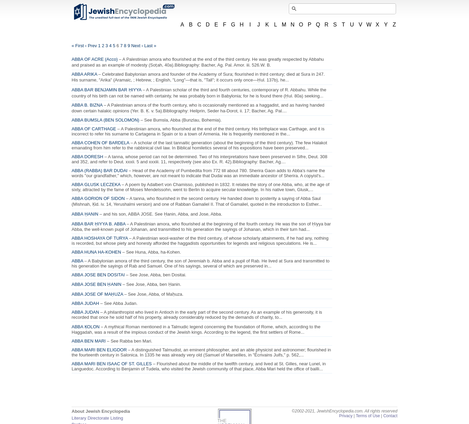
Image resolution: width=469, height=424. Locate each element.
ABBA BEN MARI (89, 341)
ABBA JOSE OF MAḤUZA (97, 294)
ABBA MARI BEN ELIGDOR (99, 349)
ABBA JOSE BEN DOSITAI (98, 274)
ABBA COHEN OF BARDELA (100, 142)
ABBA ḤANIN (85, 214)
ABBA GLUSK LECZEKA (96, 184)
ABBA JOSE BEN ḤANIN (96, 284)
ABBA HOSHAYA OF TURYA (100, 238)
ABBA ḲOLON (85, 326)
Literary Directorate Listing (97, 418)
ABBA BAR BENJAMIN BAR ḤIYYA (107, 89)
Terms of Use (368, 415)
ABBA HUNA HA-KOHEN (96, 252)
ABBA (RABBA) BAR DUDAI (100, 170)
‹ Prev (91, 45)
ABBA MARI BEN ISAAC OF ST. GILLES (112, 363)
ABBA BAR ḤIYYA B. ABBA (99, 223)
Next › (137, 45)
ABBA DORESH (87, 156)
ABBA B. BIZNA (87, 105)
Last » (150, 45)
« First (78, 45)
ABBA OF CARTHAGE (94, 128)
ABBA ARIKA (84, 74)
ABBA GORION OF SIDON (98, 198)
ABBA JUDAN (85, 312)
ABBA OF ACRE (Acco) (95, 59)
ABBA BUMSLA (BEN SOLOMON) (105, 120)
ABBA (77, 260)
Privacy (346, 415)
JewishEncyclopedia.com (123, 11)
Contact (390, 415)
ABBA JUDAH (85, 303)
